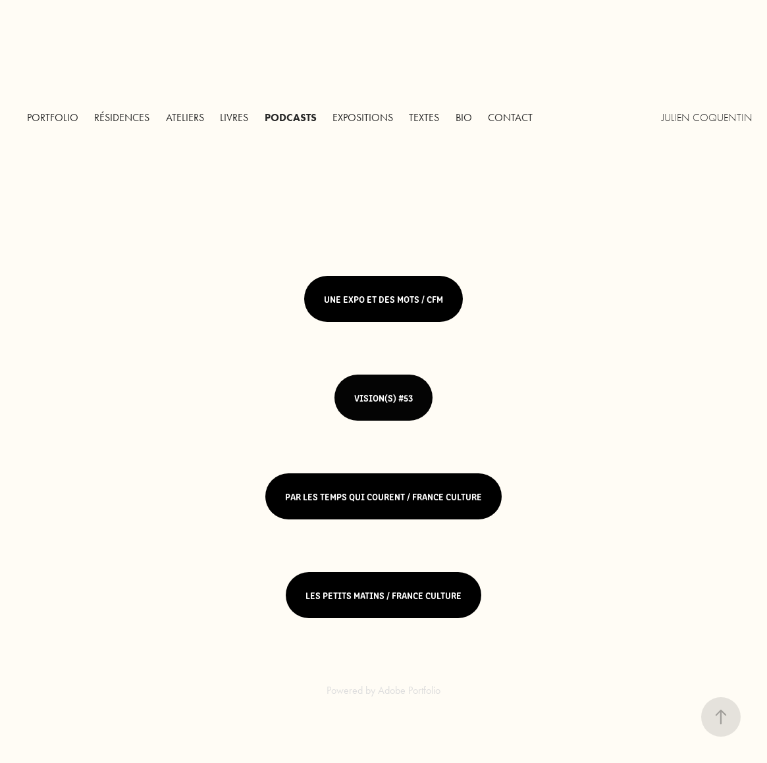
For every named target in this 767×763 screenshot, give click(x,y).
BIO (464, 117)
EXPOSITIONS (362, 117)
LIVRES (234, 117)
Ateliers (185, 117)
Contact (510, 117)
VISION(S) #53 (383, 397)
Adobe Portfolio (409, 690)
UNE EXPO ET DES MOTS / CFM (383, 298)
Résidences (121, 117)
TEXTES (424, 117)
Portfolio (52, 117)
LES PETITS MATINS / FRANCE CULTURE (383, 595)
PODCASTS (291, 117)
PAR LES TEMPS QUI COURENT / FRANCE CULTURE (383, 496)
